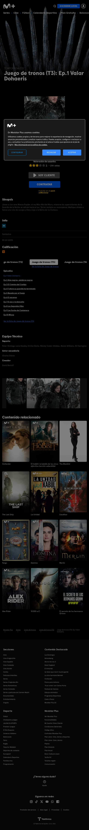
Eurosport (7, 754)
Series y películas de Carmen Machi (16, 692)
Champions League (10, 720)
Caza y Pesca (49, 699)
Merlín (62, 563)
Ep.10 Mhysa (9, 315)
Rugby (5, 744)
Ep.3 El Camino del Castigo (15, 284)
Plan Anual (48, 750)
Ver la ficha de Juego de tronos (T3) (19, 321)
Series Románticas (10, 685)
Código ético (49, 730)
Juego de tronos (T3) (43, 262)
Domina (34, 563)
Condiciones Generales (53, 726)
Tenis (5, 740)
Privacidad (55, 810)
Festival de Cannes (51, 689)
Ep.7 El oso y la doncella (14, 302)
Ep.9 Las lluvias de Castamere (16, 310)
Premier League (9, 726)
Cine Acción (7, 668)
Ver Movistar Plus (51, 716)
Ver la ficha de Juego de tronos (45, 266)
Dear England (50, 665)
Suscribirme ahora (68, 6)
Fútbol (25, 12)
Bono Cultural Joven (52, 754)
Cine (16, 12)
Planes (47, 744)
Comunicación (50, 764)
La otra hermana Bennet (54, 675)
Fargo (4, 563)
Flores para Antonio (52, 682)
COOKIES (66, 810)
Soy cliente (44, 175)
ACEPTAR (72, 152)
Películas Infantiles (10, 675)
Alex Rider (6, 611)
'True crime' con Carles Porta (55, 685)
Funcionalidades (51, 720)
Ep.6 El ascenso (10, 297)
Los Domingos (50, 655)
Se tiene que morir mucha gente (56, 672)
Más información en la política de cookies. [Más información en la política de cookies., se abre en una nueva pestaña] (31, 145)
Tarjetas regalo (50, 761)
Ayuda (44, 783)
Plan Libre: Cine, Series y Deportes (57, 737)
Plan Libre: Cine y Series (53, 740)
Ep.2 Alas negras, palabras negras (18, 280)
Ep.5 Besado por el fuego (14, 293)
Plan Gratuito (68, 12)
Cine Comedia (8, 665)
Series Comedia (9, 689)
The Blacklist (65, 464)
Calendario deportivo (45, 12)
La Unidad (35, 514)
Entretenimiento (9, 699)
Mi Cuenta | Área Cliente (54, 723)
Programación (8, 764)
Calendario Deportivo (11, 757)
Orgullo (6, 702)
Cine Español (8, 662)
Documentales (8, 696)
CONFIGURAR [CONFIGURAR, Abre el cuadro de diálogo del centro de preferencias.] (17, 152)
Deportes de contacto (11, 750)
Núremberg (49, 658)
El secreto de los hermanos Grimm (71, 612)
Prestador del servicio (28, 810)
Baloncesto (7, 737)
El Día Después (8, 730)
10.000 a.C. (35, 611)
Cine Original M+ (9, 658)
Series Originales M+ (10, 682)
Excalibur (63, 514)
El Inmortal (49, 668)
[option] (16, 393)
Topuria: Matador (9, 747)
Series (6, 12)
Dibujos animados (51, 692)
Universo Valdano (9, 733)
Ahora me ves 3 (50, 662)
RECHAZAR (51, 152)
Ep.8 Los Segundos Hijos (14, 306)
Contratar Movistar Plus (53, 733)
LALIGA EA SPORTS (10, 723)
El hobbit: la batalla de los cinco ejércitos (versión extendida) (44, 465)
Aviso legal (44, 810)
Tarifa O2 (48, 757)
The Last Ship (8, 514)
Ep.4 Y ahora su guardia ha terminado (19, 289)
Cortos (5, 672)
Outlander (6, 464)
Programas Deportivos (53, 696)
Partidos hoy (7, 761)
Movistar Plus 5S (50, 702)
